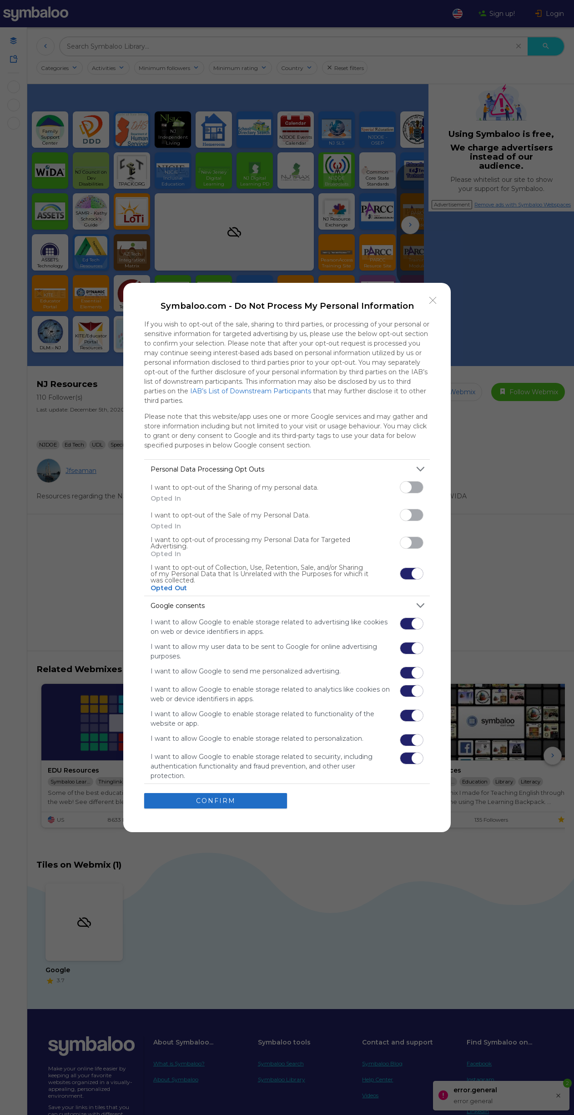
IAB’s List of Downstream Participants (250, 391)
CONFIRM (216, 801)
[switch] (411, 487)
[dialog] (287, 557)
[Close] (433, 300)
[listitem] (287, 469)
